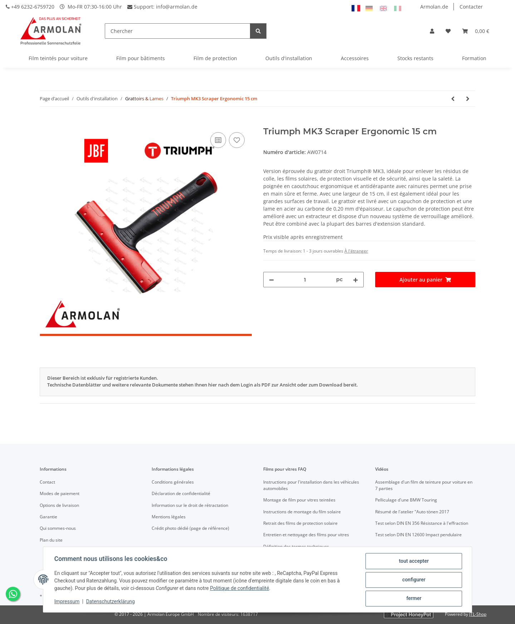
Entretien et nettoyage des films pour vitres (306, 535)
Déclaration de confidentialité (181, 493)
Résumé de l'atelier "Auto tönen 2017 (412, 512)
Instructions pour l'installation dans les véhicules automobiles (311, 485)
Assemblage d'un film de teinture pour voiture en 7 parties (423, 485)
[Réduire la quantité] (271, 279)
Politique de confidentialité (239, 588)
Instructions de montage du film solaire (302, 512)
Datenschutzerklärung (111, 602)
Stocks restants (415, 58)
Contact (47, 482)
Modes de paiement (59, 493)
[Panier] (475, 31)
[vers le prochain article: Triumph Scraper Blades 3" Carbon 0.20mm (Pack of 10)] (467, 98)
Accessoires (355, 58)
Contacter (471, 6)
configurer (413, 580)
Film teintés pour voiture (58, 58)
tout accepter (413, 561)
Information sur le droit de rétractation (190, 505)
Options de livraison (59, 505)
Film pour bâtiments (140, 58)
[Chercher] (177, 31)
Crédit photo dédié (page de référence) (190, 528)
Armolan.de (434, 6)
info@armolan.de (176, 6)
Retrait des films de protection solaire (300, 523)
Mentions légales (169, 517)
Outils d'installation (288, 58)
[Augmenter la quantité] (355, 279)
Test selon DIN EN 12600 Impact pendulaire (418, 535)
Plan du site (51, 540)
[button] (432, 31)
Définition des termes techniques (296, 546)
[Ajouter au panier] (45, 122)
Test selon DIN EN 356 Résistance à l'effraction (421, 523)
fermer (413, 598)
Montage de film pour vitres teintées (299, 500)
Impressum (67, 602)
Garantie (48, 517)
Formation (474, 58)
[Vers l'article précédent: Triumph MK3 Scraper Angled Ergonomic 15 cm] (452, 98)
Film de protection (215, 58)
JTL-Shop (477, 614)
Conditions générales (173, 482)
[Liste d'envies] (448, 31)
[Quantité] (305, 279)
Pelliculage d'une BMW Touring (406, 500)
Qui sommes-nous (58, 528)
